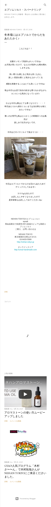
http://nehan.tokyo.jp (25, 242)
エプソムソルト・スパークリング (22, 9)
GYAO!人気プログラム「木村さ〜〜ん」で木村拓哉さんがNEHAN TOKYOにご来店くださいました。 (25, 471)
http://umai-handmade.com (25, 250)
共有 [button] (6, 292)
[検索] (45, 4)
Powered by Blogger (25, 498)
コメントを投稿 (15, 421)
